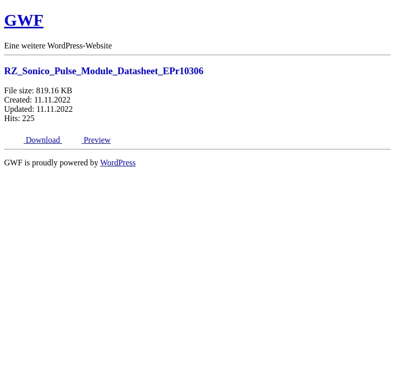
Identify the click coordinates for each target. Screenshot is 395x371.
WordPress (118, 162)
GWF (23, 20)
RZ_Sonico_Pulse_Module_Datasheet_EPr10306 (104, 70)
